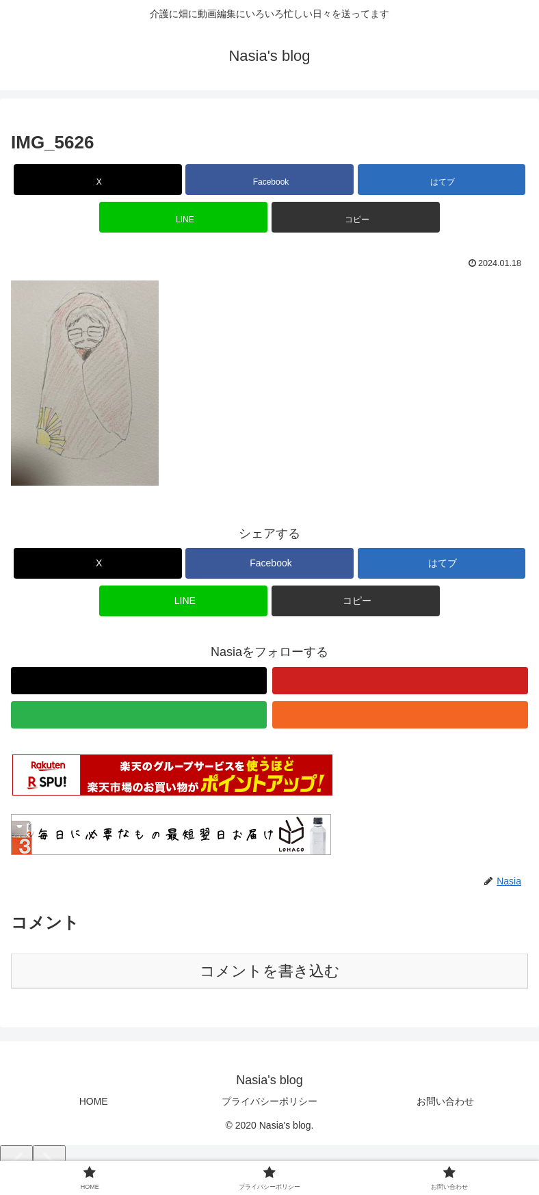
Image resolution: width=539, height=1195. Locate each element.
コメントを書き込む (270, 971)
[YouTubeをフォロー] (400, 680)
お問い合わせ (445, 1101)
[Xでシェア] (98, 179)
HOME (93, 1101)
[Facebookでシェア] (269, 179)
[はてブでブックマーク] (442, 179)
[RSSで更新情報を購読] (400, 714)
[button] (356, 217)
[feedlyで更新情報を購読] (139, 714)
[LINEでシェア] (183, 217)
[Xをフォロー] (139, 680)
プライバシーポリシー (269, 1101)
